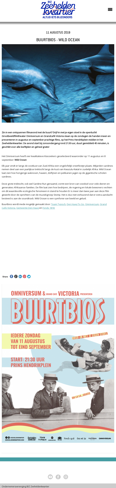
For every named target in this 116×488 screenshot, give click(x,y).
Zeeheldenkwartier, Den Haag (58, 11)
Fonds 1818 (49, 207)
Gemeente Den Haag (27, 207)
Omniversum (92, 204)
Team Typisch (58, 204)
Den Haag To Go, (76, 204)
